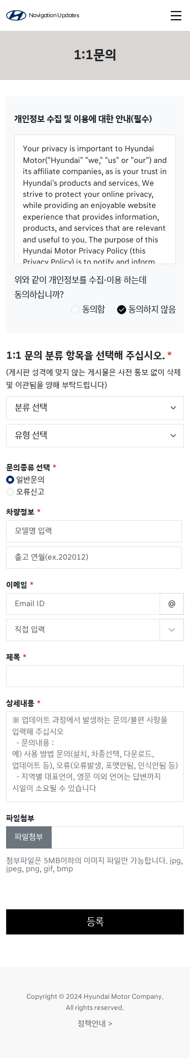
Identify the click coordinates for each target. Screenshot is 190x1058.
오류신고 (25, 492)
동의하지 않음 (146, 309)
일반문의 (25, 480)
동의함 (88, 309)
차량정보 (20, 512)
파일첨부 (29, 837)
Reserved (172, 630)
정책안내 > (95, 1024)
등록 (95, 922)
